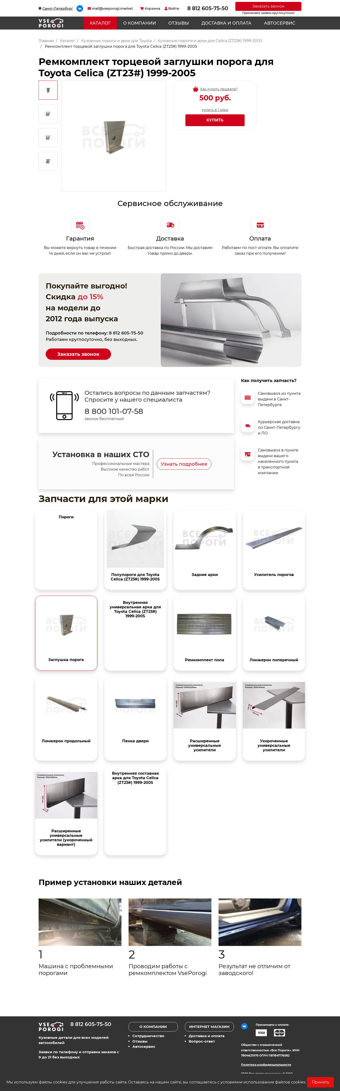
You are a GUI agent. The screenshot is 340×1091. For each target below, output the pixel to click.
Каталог (100, 23)
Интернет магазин (209, 1026)
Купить (215, 120)
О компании (139, 23)
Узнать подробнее (184, 464)
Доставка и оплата (226, 23)
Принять (320, 1082)
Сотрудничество (148, 1036)
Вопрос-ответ (202, 1041)
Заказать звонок (268, 6)
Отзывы (178, 23)
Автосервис (279, 23)
